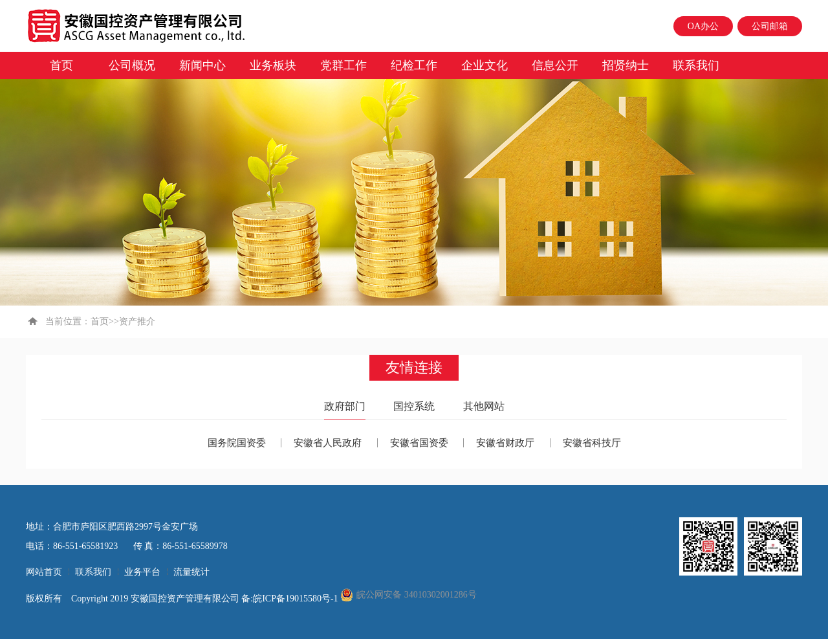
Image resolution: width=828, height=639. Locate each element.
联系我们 (696, 65)
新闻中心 (202, 65)
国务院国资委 (237, 443)
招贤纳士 (625, 65)
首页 (61, 65)
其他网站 (484, 406)
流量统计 (191, 572)
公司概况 (132, 65)
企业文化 (484, 65)
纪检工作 (414, 65)
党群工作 (343, 65)
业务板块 (273, 65)
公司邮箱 (770, 26)
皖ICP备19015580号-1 (296, 598)
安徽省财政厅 (505, 443)
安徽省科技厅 (592, 443)
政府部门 (344, 406)
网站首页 (44, 572)
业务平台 (142, 572)
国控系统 (414, 406)
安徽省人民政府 (328, 443)
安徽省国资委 (419, 443)
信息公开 (555, 65)
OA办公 (703, 26)
